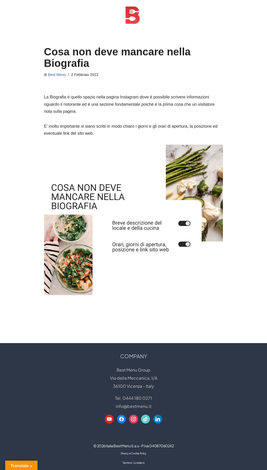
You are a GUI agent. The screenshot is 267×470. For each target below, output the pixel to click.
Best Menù (57, 75)
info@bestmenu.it (133, 406)
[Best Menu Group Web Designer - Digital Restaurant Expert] (133, 15)
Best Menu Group (133, 370)
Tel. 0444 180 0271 (133, 398)
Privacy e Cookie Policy (133, 453)
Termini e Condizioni (133, 462)
